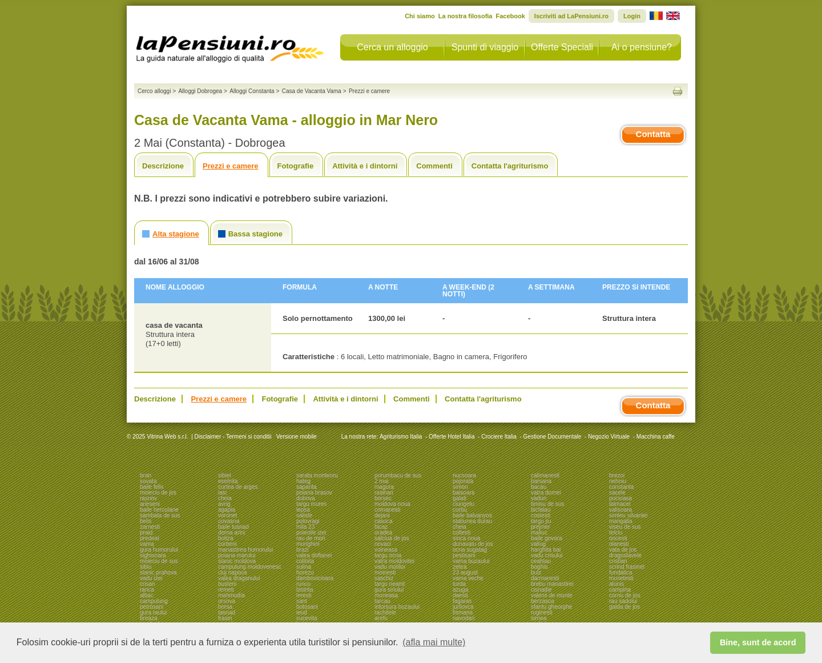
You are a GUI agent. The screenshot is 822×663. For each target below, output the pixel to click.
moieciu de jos (158, 492)
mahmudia (231, 595)
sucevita (306, 618)
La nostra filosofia (465, 16)
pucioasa (620, 498)
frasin (225, 618)
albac (147, 595)
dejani (382, 515)
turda (459, 584)
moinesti (385, 572)
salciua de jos (391, 538)
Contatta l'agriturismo (510, 166)
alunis (616, 584)
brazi (302, 550)
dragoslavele (625, 555)
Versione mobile (296, 436)
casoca (383, 521)
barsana (541, 481)
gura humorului (159, 550)
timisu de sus (547, 504)
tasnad (226, 612)
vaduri (538, 498)
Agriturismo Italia (401, 436)
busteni (227, 584)
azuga (460, 589)
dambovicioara (314, 578)
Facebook (510, 16)
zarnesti (150, 527)
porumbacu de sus (397, 475)
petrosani (151, 607)
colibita (305, 561)
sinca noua (466, 538)
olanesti (618, 544)
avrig (224, 504)
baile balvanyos (472, 515)
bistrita (304, 589)
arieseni (150, 504)
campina (620, 589)
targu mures (311, 504)
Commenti (434, 166)
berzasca (542, 601)
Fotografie (295, 166)
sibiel (224, 475)
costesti (540, 515)
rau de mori (310, 538)
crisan (147, 584)
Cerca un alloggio (392, 47)
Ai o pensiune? (641, 47)
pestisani (464, 555)
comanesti (387, 510)
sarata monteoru (317, 475)
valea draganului (239, 578)
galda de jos (624, 607)
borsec (383, 498)
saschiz (383, 578)
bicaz (381, 527)
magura (384, 487)
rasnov (148, 498)
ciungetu (463, 504)
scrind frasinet (626, 567)
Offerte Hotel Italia (451, 436)
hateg (303, 481)
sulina (303, 567)
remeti (226, 589)
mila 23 (305, 527)
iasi (222, 492)
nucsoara (464, 475)
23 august (465, 572)
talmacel (619, 504)
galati (459, 498)
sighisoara (153, 555)
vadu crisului (547, 555)
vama (147, 544)
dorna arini (231, 532)
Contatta (653, 134)
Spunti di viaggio (485, 47)
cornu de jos (624, 595)
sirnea (538, 618)
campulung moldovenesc (249, 567)
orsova (226, 601)
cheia (225, 498)
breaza (149, 618)
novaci (382, 544)
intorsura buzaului (397, 607)
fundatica (620, 572)
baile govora (546, 538)
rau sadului (623, 601)
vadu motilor (389, 567)
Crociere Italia (499, 436)
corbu (460, 510)
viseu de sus (625, 527)
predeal (149, 538)
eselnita (227, 481)
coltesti (461, 532)
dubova (305, 498)
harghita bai (546, 550)
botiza (225, 538)
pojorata (463, 481)
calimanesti (545, 475)
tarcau (382, 601)
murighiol (308, 544)
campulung (154, 601)
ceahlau (541, 561)
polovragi (308, 521)
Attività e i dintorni (364, 166)
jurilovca (463, 607)
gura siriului (389, 589)
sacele (617, 492)
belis (146, 521)
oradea (383, 532)
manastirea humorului (245, 550)
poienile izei (311, 532)
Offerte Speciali (562, 47)
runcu (303, 584)
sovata (148, 481)
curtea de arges (238, 487)
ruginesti (542, 612)
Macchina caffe (655, 436)
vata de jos (622, 550)
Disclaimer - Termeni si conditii (233, 436)
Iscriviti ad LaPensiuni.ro (571, 16)
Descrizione (163, 166)
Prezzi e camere (231, 166)
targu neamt (389, 584)
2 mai (381, 481)
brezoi (616, 475)
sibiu (146, 567)
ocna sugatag (470, 550)
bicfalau (540, 510)
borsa (225, 607)
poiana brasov (314, 492)
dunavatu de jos (473, 544)
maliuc (539, 532)
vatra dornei (546, 492)
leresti (304, 595)
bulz (536, 572)
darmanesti (545, 578)
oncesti (618, 538)
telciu (615, 532)
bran (145, 475)
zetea (459, 567)
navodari (463, 618)
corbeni (227, 544)
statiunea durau (472, 521)
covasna (228, 521)
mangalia (620, 521)
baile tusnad (233, 527)
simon (460, 487)
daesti (460, 595)
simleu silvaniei (628, 515)
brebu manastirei (552, 584)
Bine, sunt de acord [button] (758, 642)
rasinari (383, 492)
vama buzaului (471, 561)
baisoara (463, 492)
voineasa (385, 550)
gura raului (153, 612)
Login (631, 16)
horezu (305, 572)
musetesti (621, 578)
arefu (381, 618)
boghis (539, 567)
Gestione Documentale (552, 436)
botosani (307, 607)
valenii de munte (552, 595)
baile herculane (159, 510)
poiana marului (237, 555)
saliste (304, 515)
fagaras (462, 601)
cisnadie (541, 589)
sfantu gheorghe (551, 607)
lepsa (303, 510)
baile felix (152, 487)
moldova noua (392, 504)
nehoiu (617, 481)
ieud (301, 612)
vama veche (468, 578)
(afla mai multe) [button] (433, 642)
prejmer (540, 527)
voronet (227, 515)
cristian (618, 561)
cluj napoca (232, 572)
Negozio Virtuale (609, 436)
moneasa (386, 595)
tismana (463, 612)
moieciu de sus (159, 561)
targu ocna (387, 555)
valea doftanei (314, 555)
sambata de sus (160, 515)
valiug (538, 544)
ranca (147, 589)
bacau (538, 487)
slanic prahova (158, 572)
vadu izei (151, 578)
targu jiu (541, 521)
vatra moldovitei (394, 561)
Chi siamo (420, 16)
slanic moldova (237, 561)
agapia (226, 510)
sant (301, 601)
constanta (621, 487)
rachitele (385, 612)
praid (146, 532)
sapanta (306, 487)
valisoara (620, 510)
